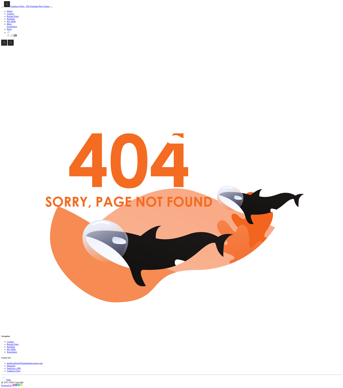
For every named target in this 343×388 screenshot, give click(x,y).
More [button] (9, 24)
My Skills (11, 21)
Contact (10, 14)
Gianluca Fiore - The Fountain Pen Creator (27, 6)
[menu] (51, 7)
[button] (8, 32)
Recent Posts (13, 16)
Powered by (11, 385)
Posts (9, 29)
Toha (6, 380)
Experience (12, 26)
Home (9, 11)
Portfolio (11, 19)
